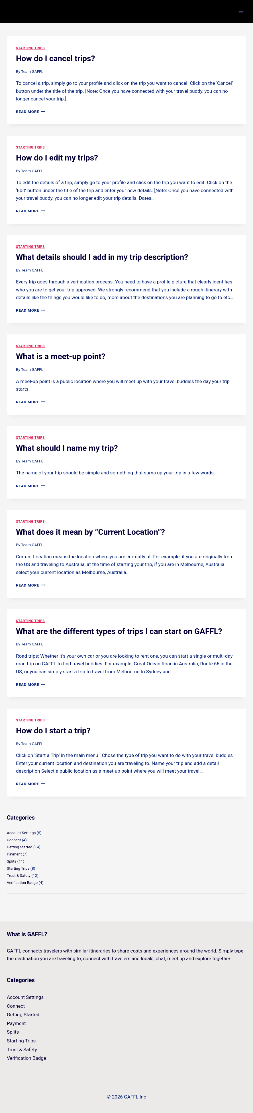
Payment (14, 853)
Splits (12, 860)
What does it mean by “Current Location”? (90, 532)
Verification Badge (22, 881)
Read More (30, 111)
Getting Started (20, 846)
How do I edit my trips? (57, 157)
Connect (14, 839)
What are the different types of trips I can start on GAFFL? (119, 631)
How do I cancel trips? (55, 58)
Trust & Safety (19, 874)
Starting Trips (30, 48)
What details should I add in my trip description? (102, 257)
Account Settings (21, 832)
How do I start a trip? (53, 730)
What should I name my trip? (67, 448)
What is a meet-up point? (60, 356)
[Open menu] (241, 11)
